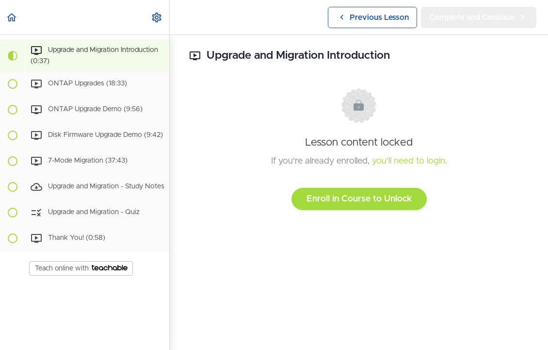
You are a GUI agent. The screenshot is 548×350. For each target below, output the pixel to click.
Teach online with (81, 268)
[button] (12, 17)
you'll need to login (408, 161)
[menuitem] (157, 17)
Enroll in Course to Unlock (359, 199)
